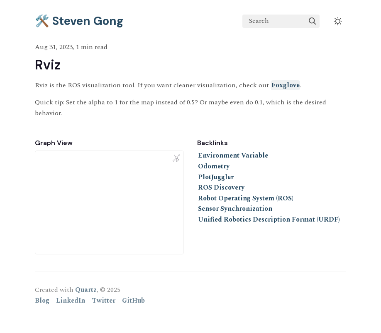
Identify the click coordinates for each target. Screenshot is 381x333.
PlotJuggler (216, 177)
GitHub (133, 301)
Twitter (103, 301)
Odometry (214, 166)
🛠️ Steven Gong (79, 21)
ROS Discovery (221, 187)
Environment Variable (233, 155)
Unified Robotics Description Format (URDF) (269, 219)
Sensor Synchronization (235, 209)
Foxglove (285, 85)
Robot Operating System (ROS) (245, 198)
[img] (312, 21)
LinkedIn (70, 301)
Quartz (86, 290)
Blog (42, 301)
